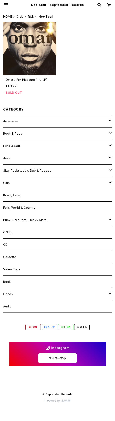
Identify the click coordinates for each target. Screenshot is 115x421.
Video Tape (12, 269)
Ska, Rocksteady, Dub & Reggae (27, 170)
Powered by (57, 400)
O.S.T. (7, 232)
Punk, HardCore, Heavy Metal (25, 220)
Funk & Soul (12, 146)
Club (20, 16)
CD (5, 244)
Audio (7, 306)
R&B (31, 16)
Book (7, 281)
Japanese (10, 121)
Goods (8, 294)
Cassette (9, 257)
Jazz (6, 158)
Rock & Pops (12, 133)
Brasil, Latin (11, 195)
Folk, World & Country (19, 207)
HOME (7, 16)
